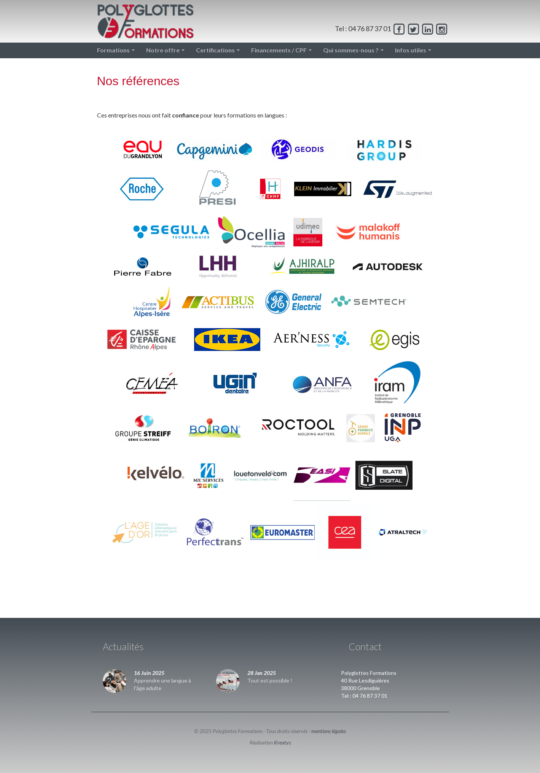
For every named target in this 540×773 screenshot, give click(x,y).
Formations (116, 50)
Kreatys (282, 742)
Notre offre (165, 50)
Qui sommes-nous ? (353, 50)
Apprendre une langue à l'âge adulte (162, 684)
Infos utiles (413, 50)
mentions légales (328, 731)
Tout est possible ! (269, 680)
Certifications (218, 50)
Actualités (123, 646)
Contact (365, 646)
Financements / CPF (281, 50)
